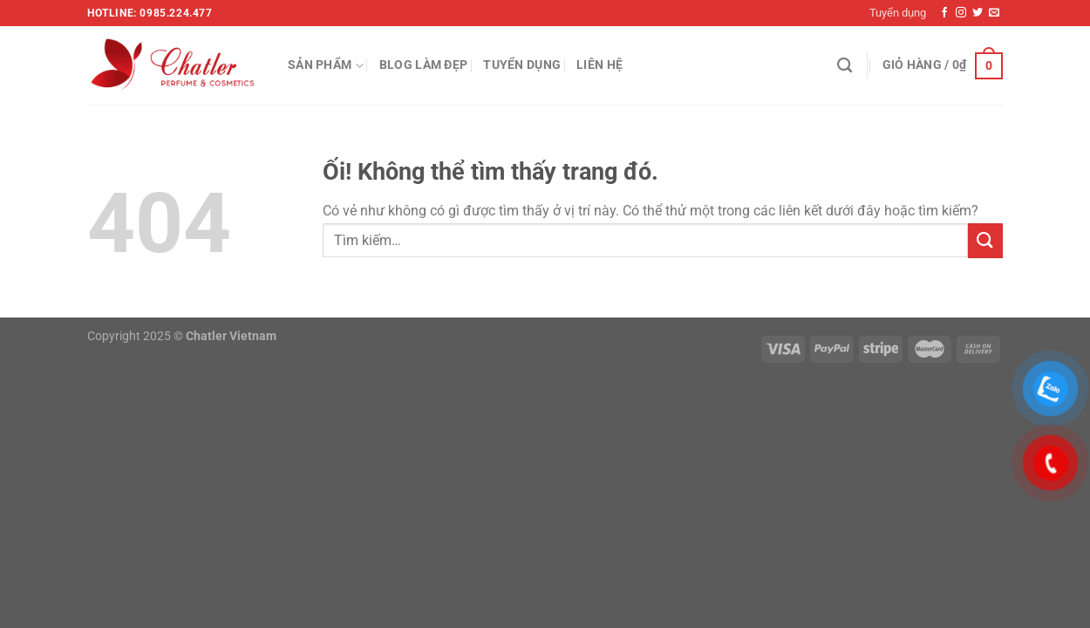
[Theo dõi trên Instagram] (961, 13)
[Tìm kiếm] (844, 66)
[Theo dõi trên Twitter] (977, 13)
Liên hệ (599, 65)
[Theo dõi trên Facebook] (944, 13)
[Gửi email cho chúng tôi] (994, 13)
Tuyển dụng (897, 12)
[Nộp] (985, 240)
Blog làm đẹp (423, 65)
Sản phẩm (326, 66)
